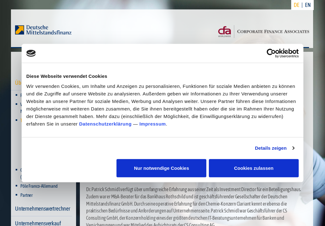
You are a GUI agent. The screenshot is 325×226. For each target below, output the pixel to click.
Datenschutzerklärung (105, 123)
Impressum (152, 123)
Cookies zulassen (254, 167)
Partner (26, 195)
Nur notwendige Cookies (161, 167)
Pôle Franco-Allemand (38, 186)
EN (308, 5)
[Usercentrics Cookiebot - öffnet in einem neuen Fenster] (271, 53)
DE (296, 5)
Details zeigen (270, 148)
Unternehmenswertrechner (42, 208)
